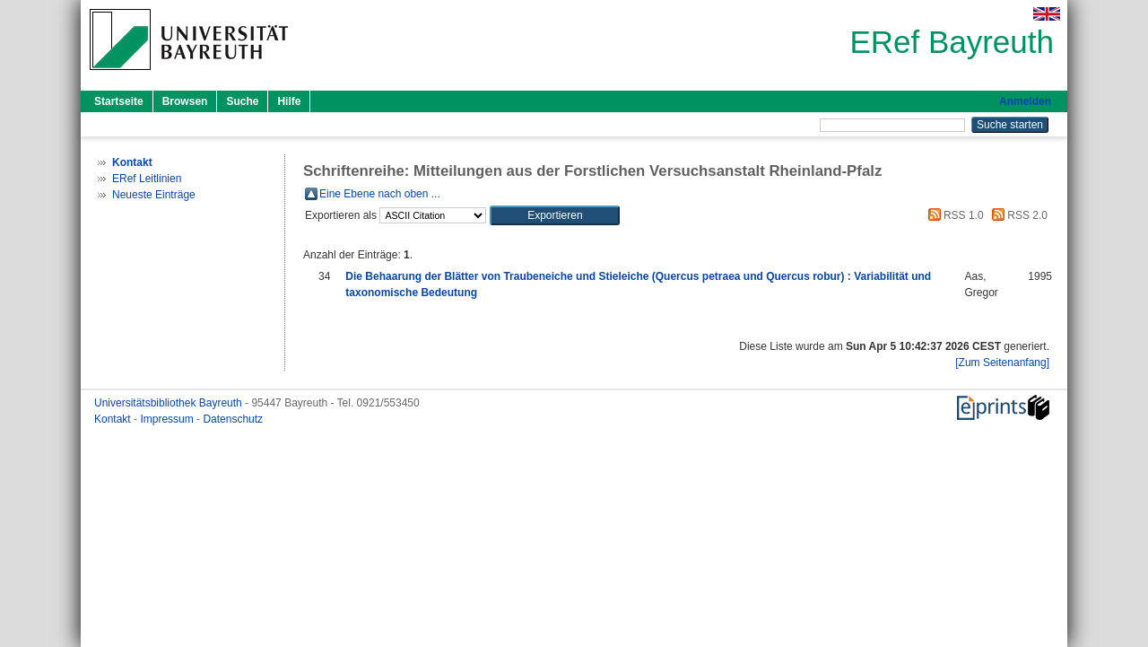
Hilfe (288, 101)
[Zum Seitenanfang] (1002, 362)
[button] (555, 215)
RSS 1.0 (953, 215)
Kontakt (114, 419)
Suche (242, 101)
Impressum (168, 419)
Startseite (119, 101)
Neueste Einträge (154, 194)
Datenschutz (233, 419)
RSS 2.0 (1017, 215)
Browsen (185, 101)
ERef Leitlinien (146, 178)
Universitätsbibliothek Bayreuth (169, 403)
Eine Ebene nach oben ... (379, 194)
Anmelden (1025, 101)
